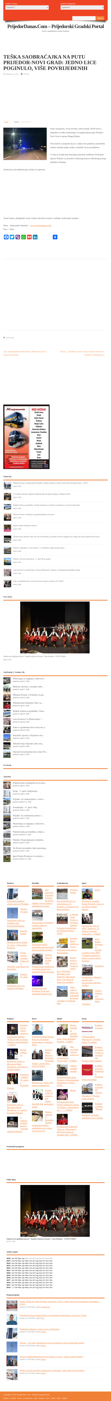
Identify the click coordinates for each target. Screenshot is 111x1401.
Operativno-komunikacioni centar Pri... (30, 752)
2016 (8, 1282)
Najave (64, 1398)
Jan (13, 1258)
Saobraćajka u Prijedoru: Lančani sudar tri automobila (43, 925)
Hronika (26, 74)
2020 (8, 1273)
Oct (43, 1261)
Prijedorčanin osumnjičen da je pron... (29, 783)
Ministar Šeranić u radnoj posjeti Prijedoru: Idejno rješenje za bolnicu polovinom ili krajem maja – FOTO (50, 483)
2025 (8, 1261)
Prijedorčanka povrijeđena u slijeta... (29, 832)
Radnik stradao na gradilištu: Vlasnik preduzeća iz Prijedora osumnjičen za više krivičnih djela (46, 505)
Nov (47, 1261)
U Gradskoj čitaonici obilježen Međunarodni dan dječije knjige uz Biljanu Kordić (41, 494)
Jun (30, 1261)
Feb (16, 1258)
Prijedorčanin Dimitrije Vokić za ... (28, 703)
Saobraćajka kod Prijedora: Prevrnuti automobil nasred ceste (42, 991)
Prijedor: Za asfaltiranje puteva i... (28, 815)
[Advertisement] (56, 46)
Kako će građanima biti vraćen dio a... (29, 727)
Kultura (42, 1398)
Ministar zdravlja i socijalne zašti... (28, 686)
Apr (23, 1258)
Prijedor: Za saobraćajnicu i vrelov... (29, 799)
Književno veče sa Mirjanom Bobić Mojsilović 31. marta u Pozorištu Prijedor (17, 1108)
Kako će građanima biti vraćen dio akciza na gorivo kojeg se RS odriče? (38, 581)
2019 (8, 1275)
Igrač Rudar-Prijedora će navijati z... (29, 856)
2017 (8, 1280)
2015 (8, 1285)
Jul (33, 1261)
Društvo (43, 1332)
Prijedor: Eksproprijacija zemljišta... (29, 840)
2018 (8, 1278)
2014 (8, 1287)
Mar (19, 1258)
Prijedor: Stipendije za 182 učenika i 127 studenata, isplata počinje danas (38, 548)
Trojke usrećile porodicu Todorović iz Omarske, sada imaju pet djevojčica (52, 1370)
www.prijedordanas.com (40, 225)
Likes (6, 122)
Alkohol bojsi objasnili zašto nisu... (28, 743)
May (27, 1261)
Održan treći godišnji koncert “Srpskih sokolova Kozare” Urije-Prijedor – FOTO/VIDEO (34, 656)
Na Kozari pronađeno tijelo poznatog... (30, 848)
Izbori (59, 1398)
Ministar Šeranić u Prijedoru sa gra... (29, 695)
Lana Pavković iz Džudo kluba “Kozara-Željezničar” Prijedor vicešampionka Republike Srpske (46, 570)
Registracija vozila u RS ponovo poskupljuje (42, 1084)
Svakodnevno (45, 1307)
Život (42, 1318)
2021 (8, 1270)
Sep (40, 1261)
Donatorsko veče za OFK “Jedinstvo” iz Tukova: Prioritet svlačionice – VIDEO (91, 930)
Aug (36, 1261)
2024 (8, 1263)
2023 (8, 1265)
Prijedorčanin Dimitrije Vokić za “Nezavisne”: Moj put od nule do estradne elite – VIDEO (67, 1130)
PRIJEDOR (56, 1162)
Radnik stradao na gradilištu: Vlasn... (29, 711)
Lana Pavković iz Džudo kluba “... (28, 719)
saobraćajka (10, 338)
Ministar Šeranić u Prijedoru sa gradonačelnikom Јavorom (33, 514)
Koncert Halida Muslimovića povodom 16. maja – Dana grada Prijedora (51, 1356)
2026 (8, 1258)
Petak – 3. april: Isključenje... (26, 791)
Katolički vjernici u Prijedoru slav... (28, 735)
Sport (36, 1398)
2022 (8, 1268)
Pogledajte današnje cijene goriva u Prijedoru (18, 902)
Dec (51, 1261)
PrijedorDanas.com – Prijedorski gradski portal (55, 26)
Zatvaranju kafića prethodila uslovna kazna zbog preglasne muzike (43, 947)
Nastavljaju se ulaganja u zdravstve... (29, 678)
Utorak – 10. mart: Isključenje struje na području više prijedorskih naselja (52, 1343)
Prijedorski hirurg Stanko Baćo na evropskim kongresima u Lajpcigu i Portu (43, 1040)
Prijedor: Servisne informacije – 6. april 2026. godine (32, 559)
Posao (19, 1398)
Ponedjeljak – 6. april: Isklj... (25, 807)
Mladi (53, 1398)
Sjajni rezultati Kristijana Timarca (25, 526)
